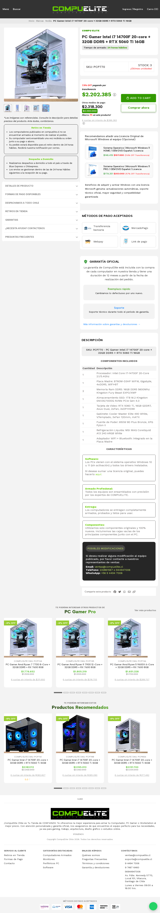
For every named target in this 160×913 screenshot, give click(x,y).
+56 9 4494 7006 (111, 573)
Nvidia (48, 20)
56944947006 (132, 871)
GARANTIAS (11, 220)
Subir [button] (80, 799)
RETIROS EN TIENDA (16, 211)
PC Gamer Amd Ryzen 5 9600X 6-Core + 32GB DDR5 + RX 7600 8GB (132, 666)
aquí (98, 474)
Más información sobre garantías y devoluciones (111, 324)
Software (48, 867)
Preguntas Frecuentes (19, 237)
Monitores (49, 859)
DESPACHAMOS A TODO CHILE (22, 203)
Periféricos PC (51, 863)
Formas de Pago (13, 859)
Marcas (40, 20)
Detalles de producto (19, 186)
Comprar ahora (138, 108)
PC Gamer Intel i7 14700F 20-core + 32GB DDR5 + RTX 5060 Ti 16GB (28, 761)
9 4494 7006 (132, 863)
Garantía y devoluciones (95, 867)
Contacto (9, 863)
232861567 (106, 569)
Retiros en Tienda (14, 855)
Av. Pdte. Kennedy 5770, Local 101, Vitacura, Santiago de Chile (139, 878)
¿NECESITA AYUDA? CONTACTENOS (25, 228)
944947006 (123, 569)
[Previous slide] (9, 64)
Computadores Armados (57, 855)
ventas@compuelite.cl (109, 566)
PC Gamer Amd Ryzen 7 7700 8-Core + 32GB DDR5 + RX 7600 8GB (28, 666)
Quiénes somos (91, 855)
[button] (134, 591)
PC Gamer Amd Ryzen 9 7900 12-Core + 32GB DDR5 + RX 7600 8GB (80, 666)
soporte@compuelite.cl (138, 859)
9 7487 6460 (132, 867)
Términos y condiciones (95, 863)
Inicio (31, 20)
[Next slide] (72, 64)
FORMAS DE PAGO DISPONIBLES (22, 194)
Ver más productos (145, 610)
